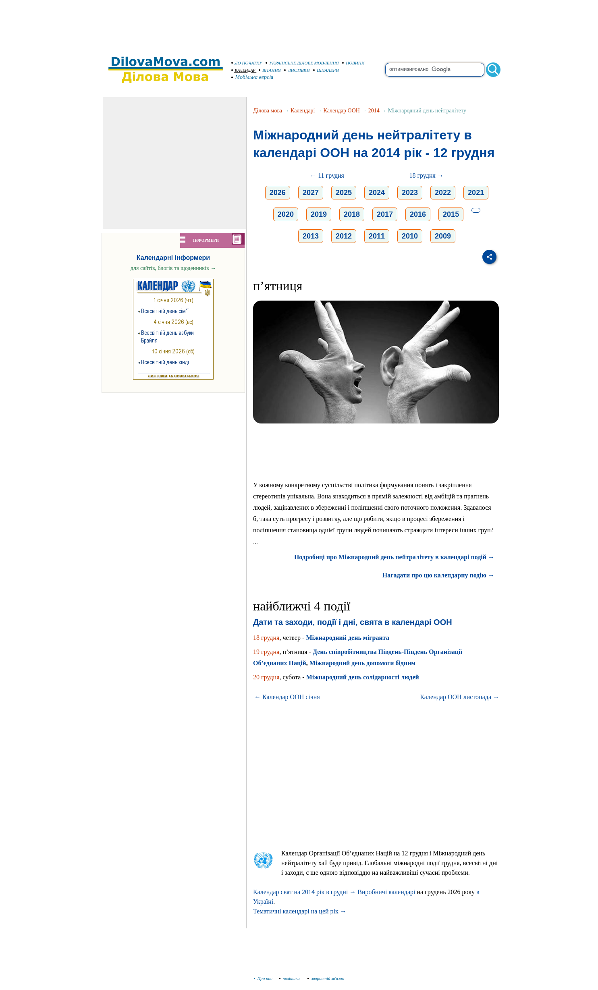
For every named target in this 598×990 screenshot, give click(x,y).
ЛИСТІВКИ (297, 70)
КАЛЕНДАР (243, 70)
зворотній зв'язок (326, 978)
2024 (377, 193)
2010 (410, 236)
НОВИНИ (353, 62)
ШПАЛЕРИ (326, 70)
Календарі (303, 111)
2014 (374, 111)
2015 (451, 214)
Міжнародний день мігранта (347, 637)
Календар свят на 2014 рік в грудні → (304, 891)
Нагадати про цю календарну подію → (438, 575)
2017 (385, 214)
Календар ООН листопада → (459, 696)
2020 (286, 214)
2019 (319, 214)
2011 (377, 236)
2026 (278, 193)
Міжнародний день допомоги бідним (362, 663)
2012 (344, 236)
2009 (443, 236)
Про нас (263, 978)
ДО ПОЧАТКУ (246, 62)
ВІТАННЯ (270, 70)
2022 (443, 193)
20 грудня (266, 677)
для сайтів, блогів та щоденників (173, 268)
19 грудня (266, 651)
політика (290, 978)
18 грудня (266, 637)
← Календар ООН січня (287, 696)
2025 (344, 193)
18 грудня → (426, 175)
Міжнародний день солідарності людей (362, 677)
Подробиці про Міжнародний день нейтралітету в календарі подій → (394, 557)
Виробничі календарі (386, 891)
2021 (476, 193)
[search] (434, 70)
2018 (352, 214)
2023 (410, 193)
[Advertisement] (299, 24)
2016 (418, 214)
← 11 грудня (327, 175)
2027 (311, 193)
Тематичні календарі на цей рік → (300, 911)
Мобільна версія (252, 77)
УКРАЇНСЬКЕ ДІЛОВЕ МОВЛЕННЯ (302, 62)
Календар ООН (342, 111)
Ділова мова (267, 111)
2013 (311, 236)
